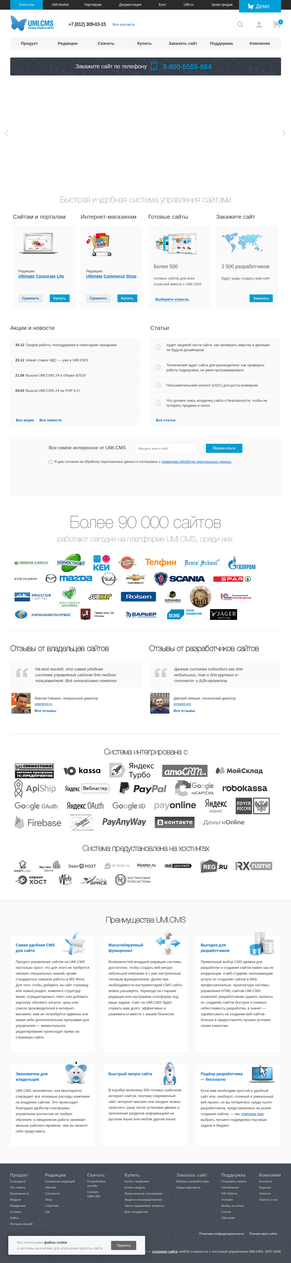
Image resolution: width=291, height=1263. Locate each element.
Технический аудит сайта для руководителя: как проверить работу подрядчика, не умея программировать (216, 367)
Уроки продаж (222, 5)
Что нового (17, 1187)
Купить (144, 43)
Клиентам (26, 5)
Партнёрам (92, 5)
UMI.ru (189, 5)
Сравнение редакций (60, 1181)
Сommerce (114, 276)
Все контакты (124, 24)
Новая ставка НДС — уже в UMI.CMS (57, 360)
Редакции (68, 43)
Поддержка (221, 43)
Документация (130, 5)
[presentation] (201, 480)
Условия (227, 1199)
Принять (124, 1245)
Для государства (136, 1212)
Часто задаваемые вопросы (144, 1205)
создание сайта (164, 1252)
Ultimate (27, 276)
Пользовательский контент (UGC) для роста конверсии (212, 385)
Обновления (229, 1187)
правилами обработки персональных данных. (196, 462)
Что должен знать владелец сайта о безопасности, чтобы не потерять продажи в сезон (217, 403)
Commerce (52, 1193)
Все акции (25, 420)
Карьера (265, 1187)
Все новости (51, 420)
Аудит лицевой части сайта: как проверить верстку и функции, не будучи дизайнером (218, 347)
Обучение (228, 1218)
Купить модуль (135, 1187)
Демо (263, 6)
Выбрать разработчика (192, 1181)
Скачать (106, 43)
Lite (60, 276)
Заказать (261, 298)
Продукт (29, 43)
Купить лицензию (137, 1181)
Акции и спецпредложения (143, 1199)
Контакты (265, 1181)
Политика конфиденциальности (221, 1233)
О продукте (18, 1181)
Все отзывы (45, 711)
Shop (131, 276)
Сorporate (46, 276)
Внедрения (18, 1205)
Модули (15, 1199)
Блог (162, 5)
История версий (21, 1224)
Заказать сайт (183, 43)
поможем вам (252, 1114)
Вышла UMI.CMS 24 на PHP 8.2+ (53, 390)
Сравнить (31, 298)
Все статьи (165, 420)
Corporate (52, 1205)
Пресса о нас (268, 1199)
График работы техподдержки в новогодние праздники (71, 345)
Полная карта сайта (263, 1233)
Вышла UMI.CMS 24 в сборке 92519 (56, 375)
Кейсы (14, 1218)
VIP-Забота (229, 1193)
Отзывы (15, 1212)
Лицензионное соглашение (144, 1193)
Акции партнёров (188, 1187)
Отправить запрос (234, 1181)
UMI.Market (60, 5)
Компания (260, 43)
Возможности (19, 1193)
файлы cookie (55, 1242)
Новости (265, 1193)
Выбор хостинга (232, 1205)
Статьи (226, 1212)
